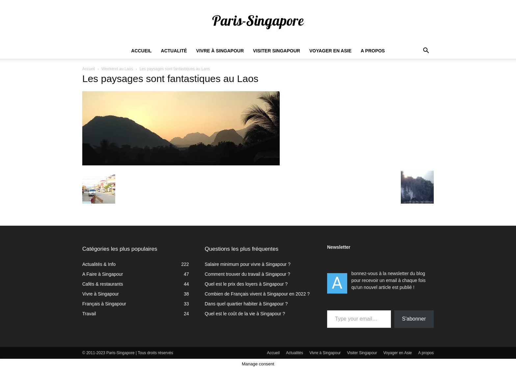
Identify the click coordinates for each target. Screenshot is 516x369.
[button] (426, 51)
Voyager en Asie (330, 50)
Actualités (294, 353)
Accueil (141, 50)
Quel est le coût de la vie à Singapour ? (245, 313)
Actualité (174, 50)
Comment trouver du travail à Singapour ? (247, 274)
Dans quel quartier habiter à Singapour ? (246, 303)
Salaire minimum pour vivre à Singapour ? (248, 264)
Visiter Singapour (276, 50)
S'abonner (414, 319)
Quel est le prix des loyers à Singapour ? (246, 284)
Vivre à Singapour (220, 50)
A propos (373, 50)
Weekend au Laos (117, 69)
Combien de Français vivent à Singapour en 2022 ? (257, 294)
